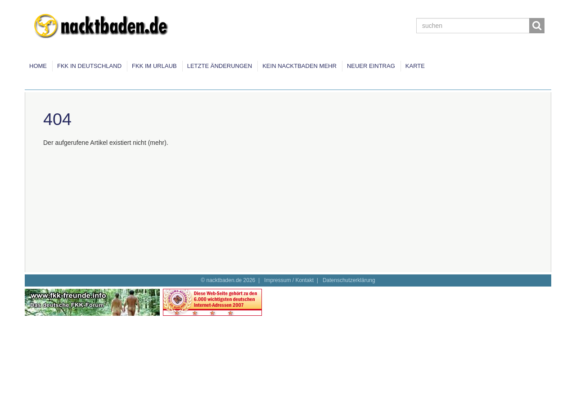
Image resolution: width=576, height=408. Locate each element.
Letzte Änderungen (219, 66)
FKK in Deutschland (89, 66)
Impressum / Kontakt (289, 280)
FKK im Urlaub (154, 66)
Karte (415, 66)
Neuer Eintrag (371, 66)
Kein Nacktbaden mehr (299, 66)
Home (38, 66)
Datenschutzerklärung (349, 280)
